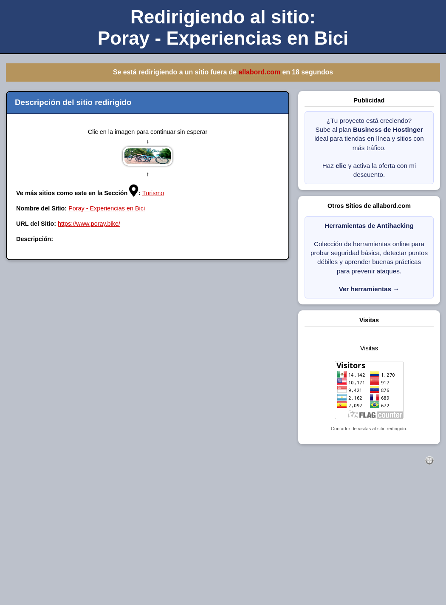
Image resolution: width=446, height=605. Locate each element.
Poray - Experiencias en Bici (106, 208)
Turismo (153, 193)
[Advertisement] (223, 544)
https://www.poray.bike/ (89, 223)
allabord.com (259, 72)
